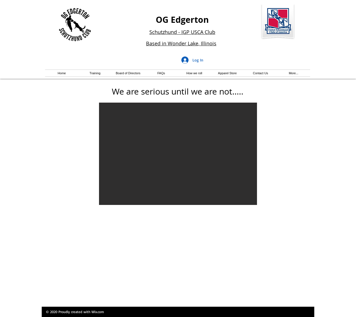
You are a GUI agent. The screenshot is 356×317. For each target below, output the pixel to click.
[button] (178, 154)
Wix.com (98, 311)
